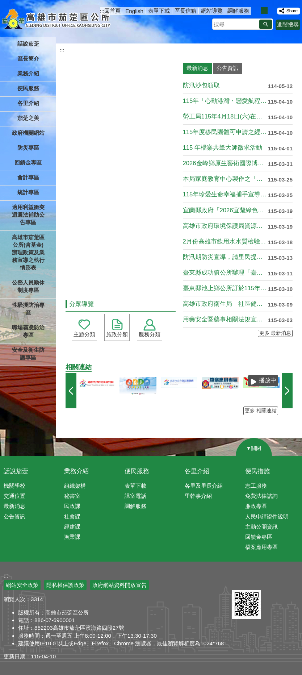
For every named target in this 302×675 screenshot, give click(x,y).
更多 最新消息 (275, 333)
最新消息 (14, 506)
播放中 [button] (267, 380)
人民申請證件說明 (267, 516)
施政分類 (117, 334)
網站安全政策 (22, 585)
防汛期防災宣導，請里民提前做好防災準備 (225, 257)
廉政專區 (256, 506)
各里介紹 (197, 471)
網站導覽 (212, 11)
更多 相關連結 (261, 410)
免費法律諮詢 (261, 496)
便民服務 (137, 471)
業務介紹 (76, 471)
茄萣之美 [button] (28, 118)
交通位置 (14, 496)
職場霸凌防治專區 (28, 331)
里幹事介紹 (198, 496)
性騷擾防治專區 (28, 309)
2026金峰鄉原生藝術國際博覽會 (225, 163)
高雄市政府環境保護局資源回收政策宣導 (225, 225)
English (134, 11)
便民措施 (257, 471)
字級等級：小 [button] (256, 11)
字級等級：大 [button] (272, 11)
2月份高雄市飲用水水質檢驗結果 (225, 241)
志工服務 (256, 486)
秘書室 (72, 496)
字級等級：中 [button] (264, 10)
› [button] (287, 390)
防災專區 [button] (28, 148)
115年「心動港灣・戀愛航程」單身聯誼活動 (225, 100)
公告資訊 (14, 516)
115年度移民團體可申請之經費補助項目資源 (225, 132)
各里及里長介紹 (204, 486)
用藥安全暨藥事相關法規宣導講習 (225, 319)
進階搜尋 (288, 24)
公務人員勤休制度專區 (28, 286)
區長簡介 (28, 58)
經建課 (72, 527)
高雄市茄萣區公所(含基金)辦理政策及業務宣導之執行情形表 (28, 252)
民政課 (72, 506)
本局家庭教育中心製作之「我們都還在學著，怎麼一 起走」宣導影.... (225, 178)
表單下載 (159, 11)
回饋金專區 (28, 162)
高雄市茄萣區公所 (57, 20)
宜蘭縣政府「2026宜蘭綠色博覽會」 (225, 210)
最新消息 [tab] (197, 68)
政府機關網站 (28, 133)
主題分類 (84, 334)
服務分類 (149, 334)
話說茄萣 (16, 471)
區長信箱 (185, 11)
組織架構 (75, 486)
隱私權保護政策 (65, 585)
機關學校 (14, 486)
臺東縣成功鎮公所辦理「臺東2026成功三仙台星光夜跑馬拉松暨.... (225, 272)
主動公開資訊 (261, 527)
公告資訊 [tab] (227, 68)
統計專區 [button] (28, 192)
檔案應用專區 (261, 547)
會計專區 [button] (28, 177)
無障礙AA (275, 581)
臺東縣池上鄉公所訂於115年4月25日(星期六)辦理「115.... (225, 288)
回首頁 (112, 11)
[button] (265, 24)
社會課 (72, 516)
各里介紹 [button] (28, 103)
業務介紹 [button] (28, 73)
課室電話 (135, 496)
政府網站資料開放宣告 (119, 585)
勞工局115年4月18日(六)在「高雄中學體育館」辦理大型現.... (225, 116)
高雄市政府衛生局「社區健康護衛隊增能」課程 (225, 303)
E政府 (240, 580)
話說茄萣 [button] (28, 44)
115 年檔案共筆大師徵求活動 (223, 147)
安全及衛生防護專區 (28, 354)
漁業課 (72, 537)
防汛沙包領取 (201, 85)
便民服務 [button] (28, 88)
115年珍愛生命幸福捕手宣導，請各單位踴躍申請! (225, 194)
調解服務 (238, 11)
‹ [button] (71, 390)
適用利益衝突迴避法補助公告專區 (28, 214)
